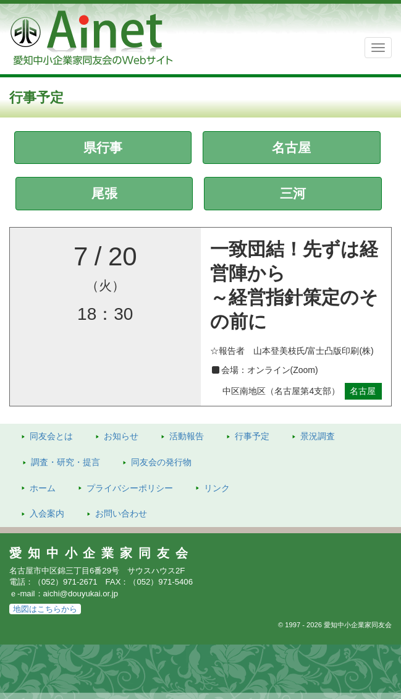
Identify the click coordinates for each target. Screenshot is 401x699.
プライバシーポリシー (130, 488)
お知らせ (121, 436)
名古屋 (291, 147)
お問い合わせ (121, 513)
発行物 (161, 462)
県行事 (102, 147)
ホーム (43, 488)
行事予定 (252, 436)
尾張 (104, 193)
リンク (217, 488)
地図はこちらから (45, 609)
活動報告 (186, 436)
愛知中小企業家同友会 (101, 553)
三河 (293, 193)
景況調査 (317, 436)
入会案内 (47, 513)
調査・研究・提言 (65, 462)
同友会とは (51, 436)
